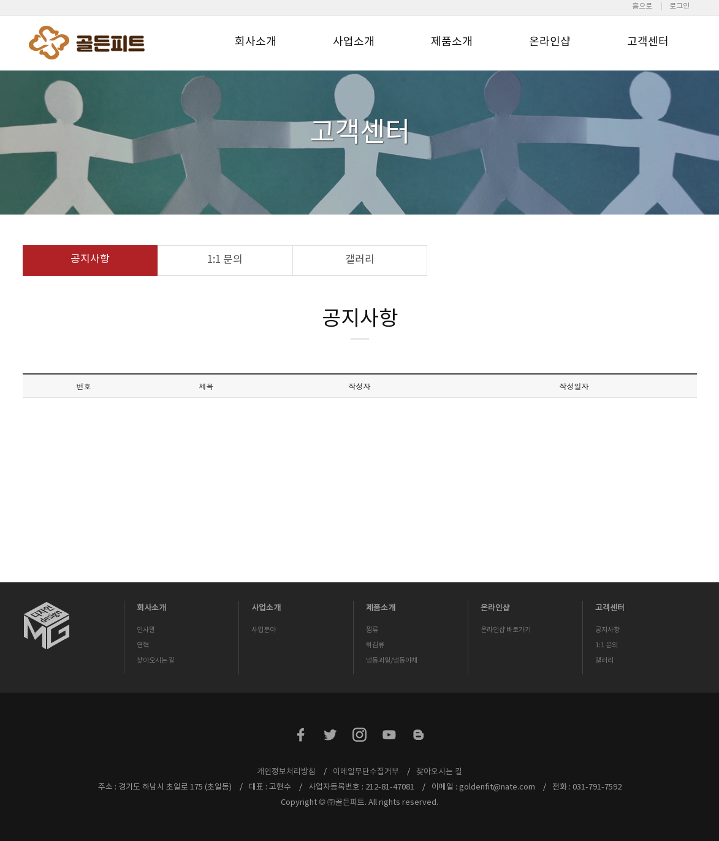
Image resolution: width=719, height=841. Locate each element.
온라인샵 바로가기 (506, 630)
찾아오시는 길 (156, 660)
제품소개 (452, 42)
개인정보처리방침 (286, 772)
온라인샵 (550, 42)
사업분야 (263, 630)
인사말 (146, 630)
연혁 (143, 645)
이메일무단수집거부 (366, 772)
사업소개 (354, 42)
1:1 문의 (225, 260)
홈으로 (642, 6)
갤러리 (360, 260)
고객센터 (648, 42)
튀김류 (375, 645)
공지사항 (90, 259)
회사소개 (255, 42)
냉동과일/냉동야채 (391, 660)
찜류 (372, 630)
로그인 (679, 6)
